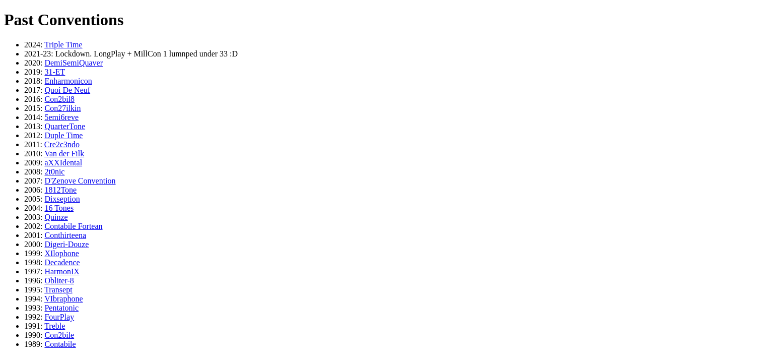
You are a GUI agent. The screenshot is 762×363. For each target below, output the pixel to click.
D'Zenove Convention (79, 180)
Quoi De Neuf (67, 90)
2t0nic (54, 171)
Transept (58, 289)
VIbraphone (63, 298)
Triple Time (63, 44)
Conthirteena (65, 235)
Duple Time (63, 135)
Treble (54, 326)
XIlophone (61, 253)
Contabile (60, 344)
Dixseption (62, 199)
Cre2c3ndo (62, 144)
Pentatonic (61, 308)
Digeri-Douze (66, 244)
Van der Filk (64, 153)
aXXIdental (63, 162)
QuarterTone (64, 126)
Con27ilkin (62, 108)
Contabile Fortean (73, 226)
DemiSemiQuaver (73, 62)
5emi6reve (61, 117)
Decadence (62, 262)
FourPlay (59, 317)
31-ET (54, 72)
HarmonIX (61, 271)
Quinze (55, 217)
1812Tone (60, 190)
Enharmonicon (68, 81)
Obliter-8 (59, 280)
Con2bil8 (59, 99)
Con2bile (59, 335)
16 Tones (59, 208)
